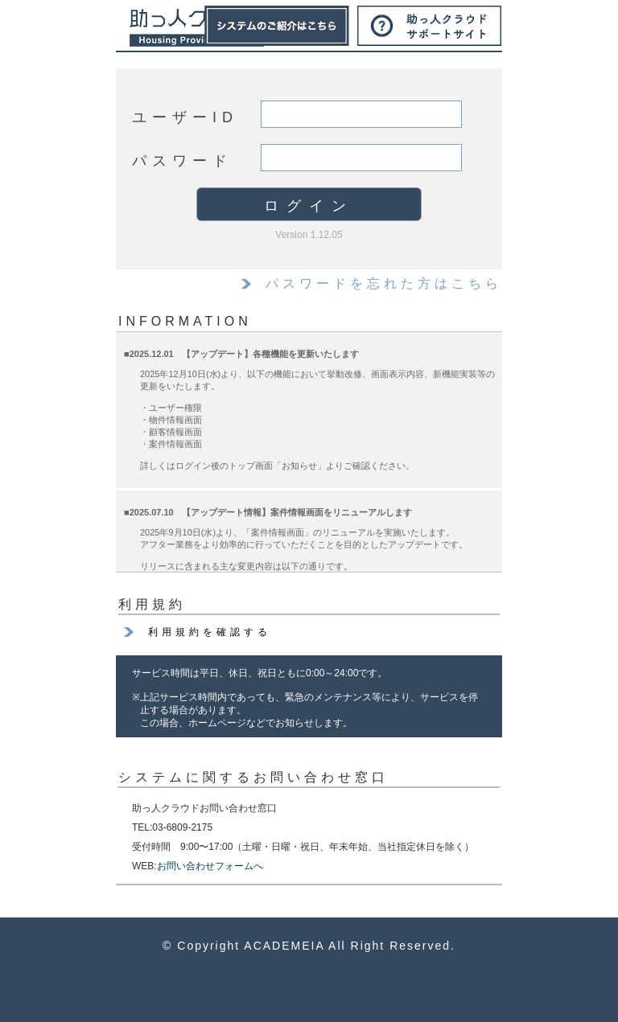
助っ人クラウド (197, 28)
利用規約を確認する (209, 632)
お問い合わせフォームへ (210, 866)
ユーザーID (185, 117)
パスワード (182, 161)
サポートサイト (429, 26)
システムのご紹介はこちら (276, 26)
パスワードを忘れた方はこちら (384, 283)
